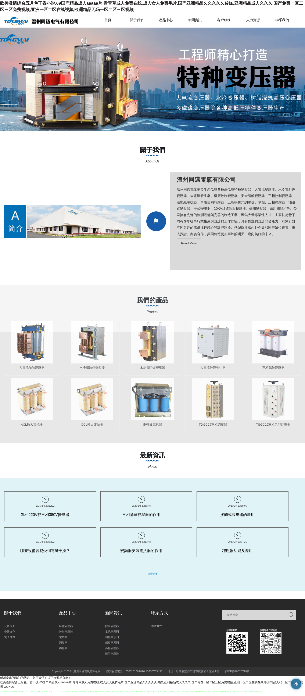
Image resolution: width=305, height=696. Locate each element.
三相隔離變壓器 (273, 370)
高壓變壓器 (112, 648)
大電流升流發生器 (213, 370)
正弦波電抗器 (152, 427)
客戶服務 (224, 20)
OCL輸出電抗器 (92, 427)
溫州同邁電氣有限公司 (206, 179)
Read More (189, 243)
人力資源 (253, 20)
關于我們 (137, 20)
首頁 (107, 20)
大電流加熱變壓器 (31, 370)
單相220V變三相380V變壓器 (45, 515)
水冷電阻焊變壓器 (152, 370)
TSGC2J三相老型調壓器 (273, 427)
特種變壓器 (66, 626)
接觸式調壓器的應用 (237, 515)
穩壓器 (63, 648)
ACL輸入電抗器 (32, 427)
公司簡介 (9, 626)
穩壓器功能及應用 (237, 551)
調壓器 (63, 642)
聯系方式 (156, 626)
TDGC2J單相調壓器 (213, 427)
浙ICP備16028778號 (237, 671)
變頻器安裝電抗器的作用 (141, 551)
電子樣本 (9, 637)
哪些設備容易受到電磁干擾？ (45, 551)
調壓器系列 (112, 637)
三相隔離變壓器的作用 (141, 515)
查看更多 (153, 573)
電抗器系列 (112, 631)
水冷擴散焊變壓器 (92, 370)
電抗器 (63, 637)
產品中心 (166, 20)
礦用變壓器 (112, 653)
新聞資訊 (195, 20)
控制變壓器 (66, 631)
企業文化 (9, 631)
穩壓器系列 (112, 642)
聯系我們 (282, 20)
